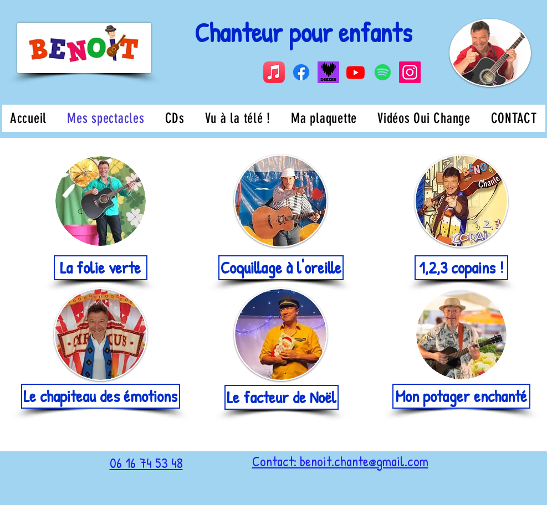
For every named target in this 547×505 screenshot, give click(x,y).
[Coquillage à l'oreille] (281, 267)
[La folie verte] (100, 267)
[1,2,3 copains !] (461, 267)
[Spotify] (382, 72)
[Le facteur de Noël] (281, 397)
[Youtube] (355, 72)
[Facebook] (301, 72)
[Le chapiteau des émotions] (100, 396)
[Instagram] (410, 72)
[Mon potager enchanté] (461, 396)
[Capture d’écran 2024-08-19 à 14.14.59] (328, 72)
